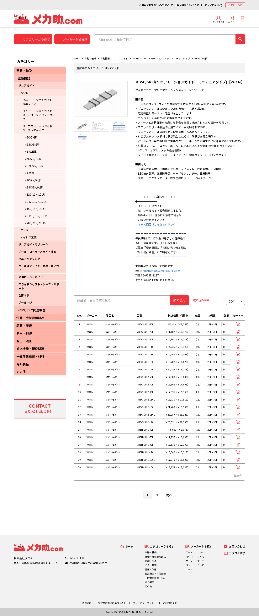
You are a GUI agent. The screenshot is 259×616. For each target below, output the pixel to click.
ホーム (77, 58)
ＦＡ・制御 (24, 333)
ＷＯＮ (24, 93)
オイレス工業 (28, 237)
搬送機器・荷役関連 (30, 348)
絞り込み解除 (201, 300)
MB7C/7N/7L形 (33, 166)
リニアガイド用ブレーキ (33, 244)
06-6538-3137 (165, 5)
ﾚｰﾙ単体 (29, 173)
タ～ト (189, 565)
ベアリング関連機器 (31, 310)
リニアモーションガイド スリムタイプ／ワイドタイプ (39, 115)
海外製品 (22, 364)
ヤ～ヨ (200, 560)
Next (130, 101)
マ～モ (200, 556)
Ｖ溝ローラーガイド (30, 277)
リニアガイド (26, 85)
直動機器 (24, 78)
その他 (21, 371)
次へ (169, 495)
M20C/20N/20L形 (35, 223)
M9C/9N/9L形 (32, 180)
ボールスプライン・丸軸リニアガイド (38, 268)
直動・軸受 (24, 70)
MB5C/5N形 (31, 144)
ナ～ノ (189, 569)
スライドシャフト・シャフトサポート (38, 286)
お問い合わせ (235, 5)
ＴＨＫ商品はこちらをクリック (155, 224)
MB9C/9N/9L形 (33, 187)
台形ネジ (23, 295)
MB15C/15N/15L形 (36, 216)
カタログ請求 (237, 553)
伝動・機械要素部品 (30, 317)
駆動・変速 (24, 325)
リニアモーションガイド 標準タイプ (39, 102)
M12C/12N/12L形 (35, 194)
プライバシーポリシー (144, 602)
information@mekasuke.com (161, 271)
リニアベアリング (29, 259)
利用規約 (86, 602)
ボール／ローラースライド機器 (37, 251)
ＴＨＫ (24, 230)
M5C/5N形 (30, 137)
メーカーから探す (75, 39)
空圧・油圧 (24, 341)
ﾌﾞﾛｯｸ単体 (30, 152)
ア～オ (189, 552)
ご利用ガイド (170, 602)
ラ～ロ (200, 565)
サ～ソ (189, 560)
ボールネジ (25, 302)
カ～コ (189, 556)
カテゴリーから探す (36, 39)
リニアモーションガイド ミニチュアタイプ (39, 128)
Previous (71, 101)
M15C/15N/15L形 (35, 209)
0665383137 (76, 558)
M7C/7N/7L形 (32, 159)
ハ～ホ (200, 552)
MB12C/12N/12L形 (36, 202)
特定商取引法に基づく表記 (112, 602)
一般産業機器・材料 (30, 356)
